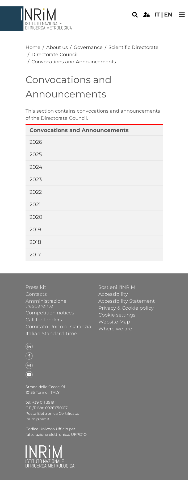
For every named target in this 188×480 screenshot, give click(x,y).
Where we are (115, 328)
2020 (36, 217)
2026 (36, 142)
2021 (35, 204)
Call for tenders (44, 319)
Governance (88, 47)
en (168, 14)
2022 (36, 192)
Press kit (36, 287)
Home (33, 47)
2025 (36, 154)
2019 (35, 229)
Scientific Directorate (133, 47)
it (157, 14)
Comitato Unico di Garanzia (58, 326)
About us (57, 47)
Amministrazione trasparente (46, 303)
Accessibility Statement (126, 300)
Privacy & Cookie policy (126, 307)
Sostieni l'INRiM (116, 287)
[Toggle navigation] (182, 14)
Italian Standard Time (51, 333)
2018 (35, 242)
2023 (36, 179)
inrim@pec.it (37, 419)
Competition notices (50, 312)
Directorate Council (54, 55)
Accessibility (113, 294)
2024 (36, 167)
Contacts (36, 294)
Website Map (114, 321)
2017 (35, 254)
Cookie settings (116, 314)
